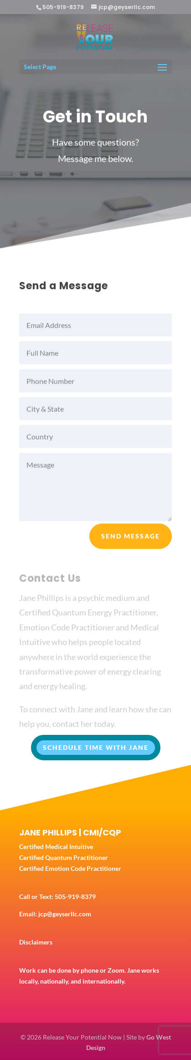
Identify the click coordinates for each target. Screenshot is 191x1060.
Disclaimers (35, 942)
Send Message (130, 539)
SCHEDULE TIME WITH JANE (96, 747)
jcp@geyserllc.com (64, 914)
